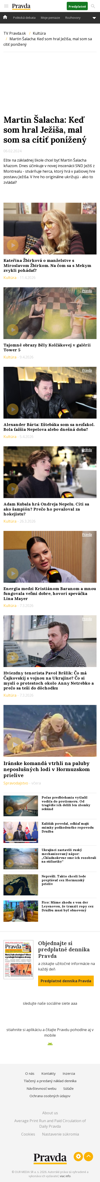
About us (50, 1112)
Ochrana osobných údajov (50, 1095)
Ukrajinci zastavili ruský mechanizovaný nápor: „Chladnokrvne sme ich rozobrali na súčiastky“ (69, 856)
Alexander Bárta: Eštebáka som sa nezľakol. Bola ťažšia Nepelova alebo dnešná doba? (48, 427)
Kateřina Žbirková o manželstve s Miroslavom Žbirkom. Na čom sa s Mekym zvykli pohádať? (47, 265)
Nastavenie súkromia (60, 1134)
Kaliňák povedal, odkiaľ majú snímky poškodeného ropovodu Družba (68, 827)
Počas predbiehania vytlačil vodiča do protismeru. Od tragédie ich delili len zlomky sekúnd (66, 803)
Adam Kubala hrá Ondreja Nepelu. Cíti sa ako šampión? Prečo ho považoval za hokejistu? (46, 509)
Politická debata (24, 17)
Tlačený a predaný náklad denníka (50, 1080)
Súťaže (68, 1088)
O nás (29, 1073)
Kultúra (39, 33)
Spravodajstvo (16, 783)
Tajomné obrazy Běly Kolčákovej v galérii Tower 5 (47, 347)
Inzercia (69, 1073)
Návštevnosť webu (41, 1088)
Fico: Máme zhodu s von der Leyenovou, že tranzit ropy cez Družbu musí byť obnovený (68, 906)
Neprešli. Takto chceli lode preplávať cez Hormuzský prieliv (64, 880)
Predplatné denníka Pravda (66, 980)
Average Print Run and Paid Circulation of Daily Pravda (50, 1123)
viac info (65, 1176)
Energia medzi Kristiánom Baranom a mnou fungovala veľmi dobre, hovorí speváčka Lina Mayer (49, 593)
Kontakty (48, 1073)
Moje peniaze (50, 17)
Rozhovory (73, 17)
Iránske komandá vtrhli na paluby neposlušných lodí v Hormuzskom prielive (46, 769)
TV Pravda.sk (14, 33)
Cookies (28, 1134)
